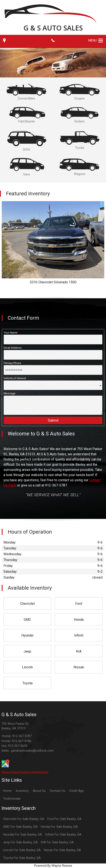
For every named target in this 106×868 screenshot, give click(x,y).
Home (7, 791)
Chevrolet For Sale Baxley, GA (23, 819)
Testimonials (12, 799)
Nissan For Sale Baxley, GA (62, 850)
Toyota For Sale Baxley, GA (22, 858)
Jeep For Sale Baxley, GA (20, 842)
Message (53, 403)
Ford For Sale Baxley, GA (64, 819)
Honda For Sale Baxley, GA (59, 827)
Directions (42, 772)
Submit (53, 420)
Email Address (53, 352)
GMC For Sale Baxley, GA (20, 827)
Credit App (76, 791)
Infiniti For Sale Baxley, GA (63, 834)
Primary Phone (53, 368)
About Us (39, 791)
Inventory (22, 791)
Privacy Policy (10, 772)
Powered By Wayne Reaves (53, 866)
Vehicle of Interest (53, 383)
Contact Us (27, 772)
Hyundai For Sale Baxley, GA (22, 834)
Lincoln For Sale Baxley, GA (22, 850)
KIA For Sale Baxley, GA (57, 842)
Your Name (53, 337)
